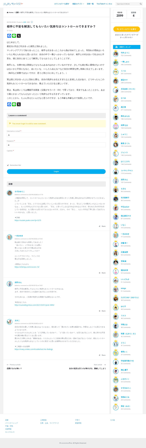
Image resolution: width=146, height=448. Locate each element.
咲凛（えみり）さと (128, 334)
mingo (123, 288)
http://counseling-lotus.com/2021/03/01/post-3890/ (34, 305)
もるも (123, 189)
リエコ (123, 315)
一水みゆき (19, 236)
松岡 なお (124, 125)
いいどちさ (125, 279)
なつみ (123, 98)
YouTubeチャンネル (104, 4)
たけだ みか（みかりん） (130, 297)
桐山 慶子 (124, 370)
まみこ (17, 320)
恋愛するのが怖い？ (14, 368)
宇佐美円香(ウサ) (127, 361)
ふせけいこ (125, 379)
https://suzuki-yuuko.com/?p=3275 (28, 220)
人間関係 (43, 420)
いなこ (123, 225)
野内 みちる (125, 116)
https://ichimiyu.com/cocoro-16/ (27, 267)
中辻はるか (125, 207)
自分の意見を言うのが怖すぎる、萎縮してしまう (87, 368)
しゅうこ (124, 134)
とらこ (123, 343)
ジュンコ (124, 152)
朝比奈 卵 (124, 270)
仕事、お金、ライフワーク (49, 423)
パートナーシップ (11, 423)
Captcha (10, 151)
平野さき (124, 325)
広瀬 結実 (124, 252)
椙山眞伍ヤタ (126, 216)
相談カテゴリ (78, 4)
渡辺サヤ (124, 80)
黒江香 (123, 107)
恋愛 (24, 22)
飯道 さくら (125, 143)
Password (11, 141)
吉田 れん (18, 282)
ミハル (123, 71)
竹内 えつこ (125, 53)
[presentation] (25, 156)
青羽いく (124, 352)
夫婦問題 (8, 429)
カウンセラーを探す (61, 4)
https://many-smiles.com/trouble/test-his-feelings (34, 349)
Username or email (14, 131)
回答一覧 (90, 4)
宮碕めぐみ (125, 397)
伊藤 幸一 (124, 243)
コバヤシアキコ (127, 170)
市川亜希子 (125, 198)
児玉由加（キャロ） (128, 89)
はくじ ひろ (125, 161)
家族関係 (78, 423)
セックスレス (10, 432)
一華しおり (125, 62)
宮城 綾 (123, 261)
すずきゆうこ (20, 191)
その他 (112, 420)
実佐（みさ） (126, 406)
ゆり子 (123, 306)
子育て (77, 420)
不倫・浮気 (9, 426)
